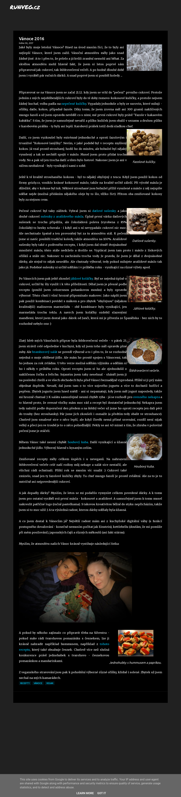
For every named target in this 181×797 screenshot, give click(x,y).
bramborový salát (44, 352)
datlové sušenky (104, 211)
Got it (101, 793)
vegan (49, 683)
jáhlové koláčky (82, 278)
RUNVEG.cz (25, 7)
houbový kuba (78, 442)
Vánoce (38, 683)
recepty (25, 683)
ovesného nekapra (146, 397)
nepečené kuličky (73, 103)
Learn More (85, 793)
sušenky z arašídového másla (62, 216)
